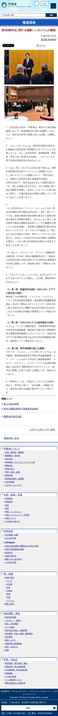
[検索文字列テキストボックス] (23, 15)
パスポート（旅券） (13, 621)
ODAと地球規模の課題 (14, 549)
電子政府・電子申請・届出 (16, 663)
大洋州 (9, 584)
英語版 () (48, 39)
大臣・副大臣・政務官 (14, 452)
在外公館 (9, 459)
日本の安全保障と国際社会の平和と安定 (22, 546)
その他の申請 (10, 677)
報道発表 (9, 502)
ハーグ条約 (9, 627)
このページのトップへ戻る (42, 429)
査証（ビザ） (10, 640)
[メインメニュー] (53, 6)
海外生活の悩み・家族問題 (16, 630)
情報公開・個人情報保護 (15, 667)
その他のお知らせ (12, 521)
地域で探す (9, 578)
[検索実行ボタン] (51, 15)
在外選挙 (9, 637)
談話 (7, 505)
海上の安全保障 (11, 404)
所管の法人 (9, 469)
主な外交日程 (10, 538)
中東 (8, 597)
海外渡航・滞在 (12, 613)
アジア (9, 581)
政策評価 (9, 475)
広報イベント (10, 518)
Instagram (43, 8)
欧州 (8, 594)
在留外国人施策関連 (13, 644)
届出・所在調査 (11, 624)
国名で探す (9, 604)
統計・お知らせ (11, 647)
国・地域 (8, 573)
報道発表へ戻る (11, 438)
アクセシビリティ (19, 691)
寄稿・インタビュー (13, 512)
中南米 (9, 591)
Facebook (39, 8)
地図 (28, 708)
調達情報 (9, 673)
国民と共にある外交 (13, 559)
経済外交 (9, 553)
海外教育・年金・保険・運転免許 (19, 634)
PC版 (37, 3)
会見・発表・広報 (13, 494)
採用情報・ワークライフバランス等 (20, 462)
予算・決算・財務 (12, 472)
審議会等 (9, 466)
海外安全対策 (10, 617)
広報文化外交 (10, 556)
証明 (7, 650)
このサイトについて (13, 485)
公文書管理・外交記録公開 (16, 670)
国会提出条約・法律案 (14, 479)
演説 (7, 508)
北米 (8, 588)
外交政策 (8, 531)
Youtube (47, 8)
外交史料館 (9, 482)
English (44, 3)
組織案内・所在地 (12, 456)
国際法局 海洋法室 (12, 416)
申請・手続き (11, 659)
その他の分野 (10, 562)
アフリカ (10, 601)
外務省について (12, 448)
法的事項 (5, 691)
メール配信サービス (13, 680)
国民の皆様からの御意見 (15, 683)
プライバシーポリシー (40, 691)
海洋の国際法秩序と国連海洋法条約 (21, 408)
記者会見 (9, 499)
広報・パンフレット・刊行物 (17, 515)
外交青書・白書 (11, 535)
